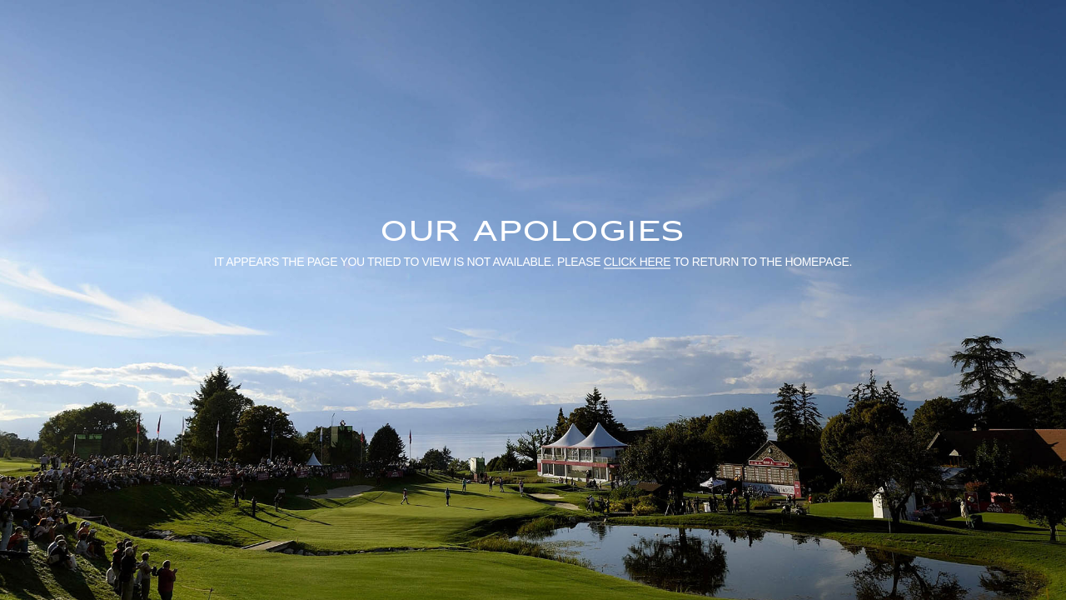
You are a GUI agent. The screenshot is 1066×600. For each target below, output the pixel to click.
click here (637, 261)
